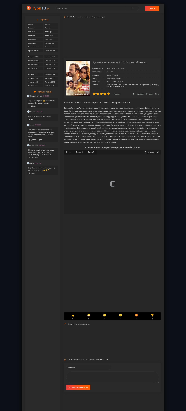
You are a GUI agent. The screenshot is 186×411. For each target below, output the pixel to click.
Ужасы (47, 24)
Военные (31, 32)
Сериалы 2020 (50, 61)
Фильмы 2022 (33, 86)
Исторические (33, 47)
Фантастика (49, 39)
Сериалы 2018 (50, 68)
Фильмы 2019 (50, 82)
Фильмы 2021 (50, 74)
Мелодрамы (49, 43)
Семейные (32, 39)
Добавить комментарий (78, 387)
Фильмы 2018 (50, 86)
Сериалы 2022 (33, 68)
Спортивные (49, 47)
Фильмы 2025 (33, 74)
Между (32, 106)
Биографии (49, 35)
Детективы (32, 43)
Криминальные (33, 51)
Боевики (31, 28)
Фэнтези (48, 28)
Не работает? (152, 152)
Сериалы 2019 (50, 64)
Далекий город (35, 140)
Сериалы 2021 (50, 57)
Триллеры (48, 32)
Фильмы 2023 (33, 82)
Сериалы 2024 (33, 61)
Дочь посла (34, 157)
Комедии (31, 35)
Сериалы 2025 (33, 57)
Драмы (30, 24)
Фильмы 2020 (50, 78)
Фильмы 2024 (33, 78)
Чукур (32, 173)
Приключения (50, 51)
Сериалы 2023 (33, 64)
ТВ (41, 8)
